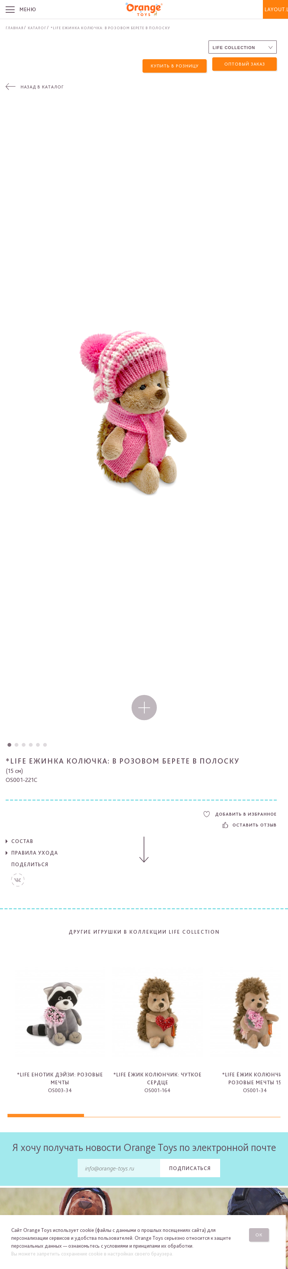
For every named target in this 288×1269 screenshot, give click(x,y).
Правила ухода (34, 851)
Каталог (37, 27)
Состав (22, 840)
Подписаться (190, 1166)
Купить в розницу (175, 64)
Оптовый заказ (244, 64)
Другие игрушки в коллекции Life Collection (144, 930)
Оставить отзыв (249, 824)
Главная (15, 27)
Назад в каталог (42, 85)
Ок (261, 1233)
